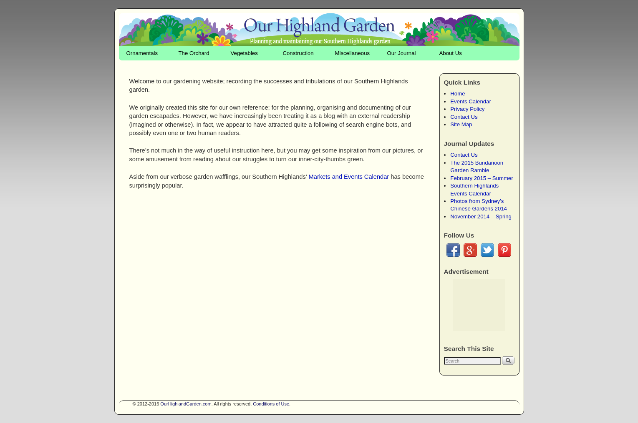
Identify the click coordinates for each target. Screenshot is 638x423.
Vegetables (244, 53)
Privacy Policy (467, 109)
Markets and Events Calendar (349, 176)
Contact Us (463, 117)
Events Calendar (470, 101)
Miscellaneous (352, 53)
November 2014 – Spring (481, 216)
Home (457, 93)
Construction (298, 53)
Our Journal (401, 53)
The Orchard (194, 53)
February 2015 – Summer (481, 178)
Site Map (461, 124)
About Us (450, 53)
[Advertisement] (479, 305)
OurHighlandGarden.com (185, 403)
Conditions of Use (271, 403)
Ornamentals (142, 53)
